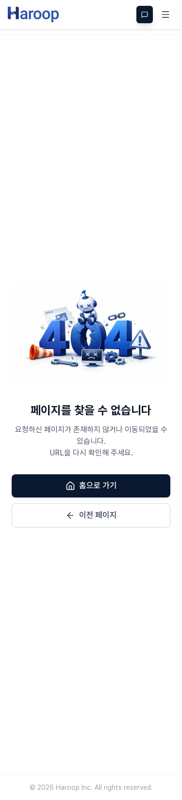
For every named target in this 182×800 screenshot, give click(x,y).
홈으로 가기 (91, 486)
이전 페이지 (91, 515)
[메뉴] (165, 14)
